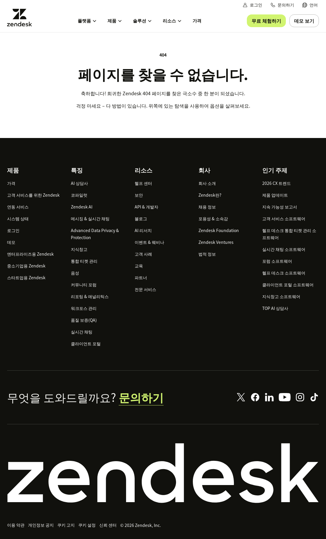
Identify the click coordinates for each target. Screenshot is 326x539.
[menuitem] (310, 5)
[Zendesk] (163, 473)
